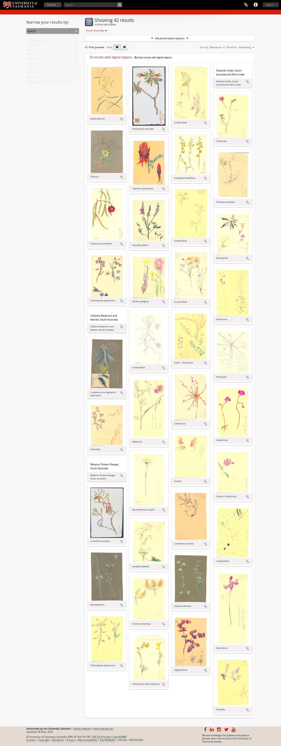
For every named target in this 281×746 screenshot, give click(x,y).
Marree (31, 78)
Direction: (232, 47)
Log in (269, 4)
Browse (51, 4)
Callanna (32, 59)
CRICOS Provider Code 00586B (109, 737)
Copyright (44, 740)
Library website (82, 728)
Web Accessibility (87, 740)
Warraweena (34, 64)
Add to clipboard (122, 119)
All (28, 36)
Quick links (256, 5)
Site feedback (107, 740)
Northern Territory (38, 69)
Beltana (31, 55)
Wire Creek (33, 83)
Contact (31, 740)
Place (32, 30)
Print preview (94, 47)
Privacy (71, 740)
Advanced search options (169, 38)
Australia (32, 45)
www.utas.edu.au (103, 728)
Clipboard (246, 5)
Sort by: (204, 47)
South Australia (36, 41)
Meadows (32, 74)
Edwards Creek (35, 50)
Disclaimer (58, 740)
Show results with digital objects (153, 57)
